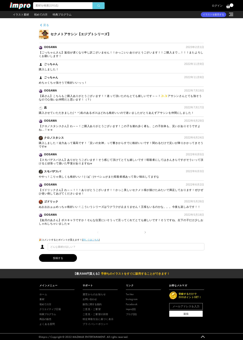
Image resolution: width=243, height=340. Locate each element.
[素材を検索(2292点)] (60, 5)
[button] (229, 5)
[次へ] (145, 232)
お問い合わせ (90, 299)
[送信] (186, 314)
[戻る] (44, 25)
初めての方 (45, 304)
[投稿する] (58, 258)
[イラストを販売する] (213, 14)
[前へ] (97, 232)
